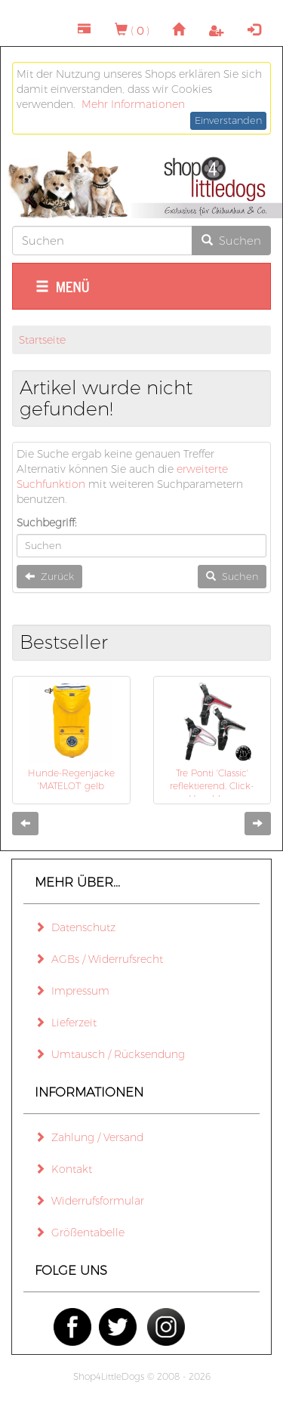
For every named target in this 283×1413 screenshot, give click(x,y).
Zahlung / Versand (89, 1137)
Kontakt (63, 1169)
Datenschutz (75, 927)
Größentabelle (80, 1232)
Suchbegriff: (47, 522)
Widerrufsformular (89, 1201)
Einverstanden (228, 120)
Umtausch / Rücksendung (110, 1054)
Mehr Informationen (133, 104)
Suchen (231, 240)
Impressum (72, 991)
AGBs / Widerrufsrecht (99, 959)
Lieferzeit (66, 1022)
